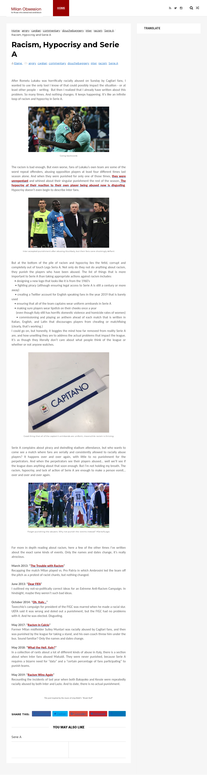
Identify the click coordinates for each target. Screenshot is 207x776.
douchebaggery (73, 30)
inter (89, 30)
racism (98, 30)
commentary (51, 30)
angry (25, 30)
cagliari (36, 30)
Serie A (109, 30)
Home (61, 7)
